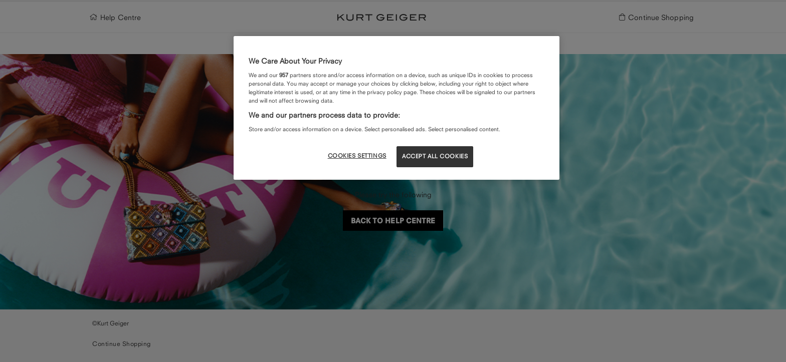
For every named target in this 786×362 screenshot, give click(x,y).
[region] (396, 107)
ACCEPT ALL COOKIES (435, 156)
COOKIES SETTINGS (357, 155)
